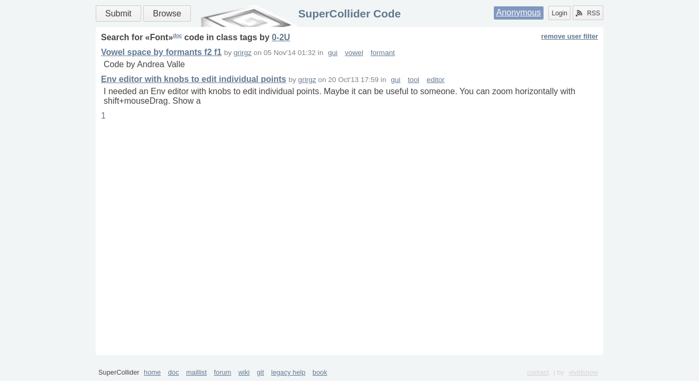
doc (177, 35)
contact (538, 372)
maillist (196, 372)
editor (436, 80)
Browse (167, 13)
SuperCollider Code (349, 13)
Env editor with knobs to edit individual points (193, 79)
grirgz (243, 53)
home (152, 372)
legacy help (288, 372)
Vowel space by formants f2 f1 (161, 52)
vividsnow (583, 372)
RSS (588, 13)
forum (223, 372)
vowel (354, 53)
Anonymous (518, 12)
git (260, 372)
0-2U (281, 37)
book (319, 372)
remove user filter (569, 36)
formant (383, 53)
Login (559, 13)
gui (332, 53)
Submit (118, 13)
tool (413, 80)
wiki (244, 372)
